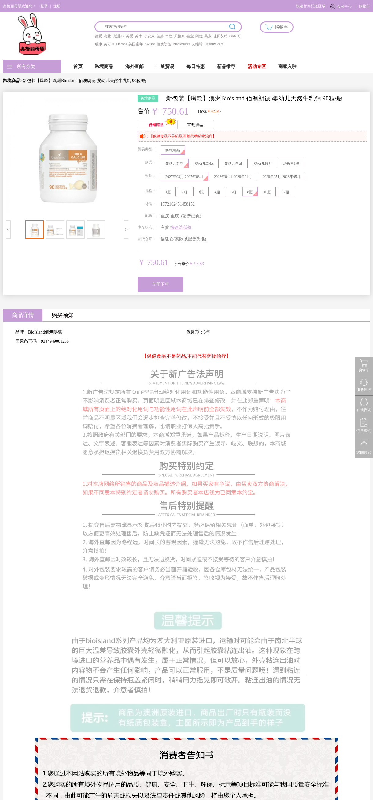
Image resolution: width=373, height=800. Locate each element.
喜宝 (190, 36)
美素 (208, 36)
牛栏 (168, 36)
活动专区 (257, 66)
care (220, 44)
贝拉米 (179, 36)
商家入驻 (287, 66)
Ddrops (121, 44)
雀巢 (160, 36)
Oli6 (232, 36)
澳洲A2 (118, 36)
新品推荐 (226, 66)
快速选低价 (181, 227)
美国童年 (135, 44)
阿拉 (199, 36)
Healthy (210, 44)
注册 (57, 6)
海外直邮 (134, 66)
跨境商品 (104, 66)
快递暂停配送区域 (310, 6)
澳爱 (107, 36)
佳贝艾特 (220, 36)
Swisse (150, 44)
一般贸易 (165, 66)
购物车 (364, 6)
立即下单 (160, 284)
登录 (44, 6)
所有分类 (26, 66)
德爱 (98, 36)
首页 (78, 66)
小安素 (149, 36)
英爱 (129, 36)
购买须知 (63, 315)
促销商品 (156, 125)
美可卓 (109, 44)
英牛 (138, 36)
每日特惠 (195, 66)
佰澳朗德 (164, 44)
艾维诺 (197, 44)
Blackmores (181, 44)
